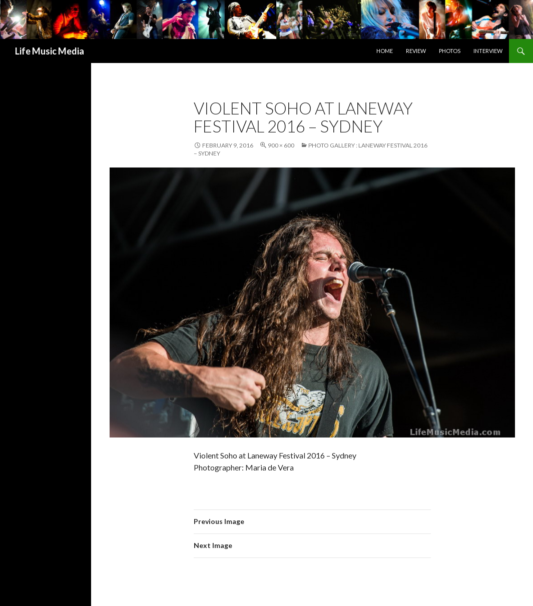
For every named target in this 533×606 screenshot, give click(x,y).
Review (416, 51)
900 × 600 (281, 145)
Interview (487, 51)
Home (384, 51)
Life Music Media (49, 51)
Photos (449, 51)
